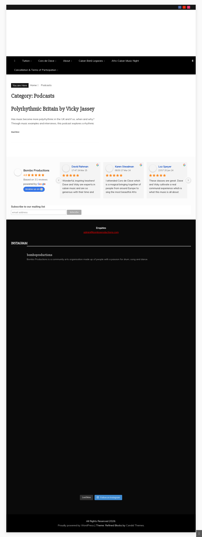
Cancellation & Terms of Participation (35, 69)
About (66, 60)
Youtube (184, 7)
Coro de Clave (46, 60)
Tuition (26, 60)
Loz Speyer (164, 166)
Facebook (179, 7)
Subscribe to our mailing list (28, 206)
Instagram (188, 7)
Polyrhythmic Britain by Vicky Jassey (52, 109)
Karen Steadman (124, 166)
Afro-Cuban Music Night (125, 60)
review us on (34, 189)
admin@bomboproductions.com (101, 232)
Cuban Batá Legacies (91, 60)
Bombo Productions (40, 32)
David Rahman (79, 166)
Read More (15, 132)
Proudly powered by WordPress (76, 525)
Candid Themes (135, 525)
